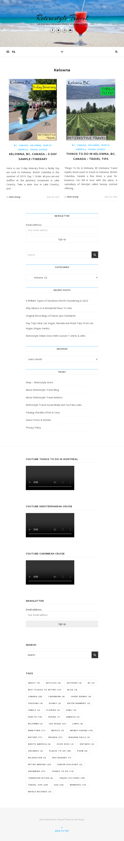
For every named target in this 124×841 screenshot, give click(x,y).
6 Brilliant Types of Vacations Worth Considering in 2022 (57, 300)
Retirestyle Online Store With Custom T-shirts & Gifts (55, 335)
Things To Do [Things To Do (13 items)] (63, 771)
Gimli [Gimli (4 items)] (71, 710)
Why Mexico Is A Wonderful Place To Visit (49, 308)
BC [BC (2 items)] (91, 683)
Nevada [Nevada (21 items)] (55, 737)
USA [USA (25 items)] (59, 785)
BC (15, 145)
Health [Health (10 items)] (35, 717)
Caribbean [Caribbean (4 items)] (56, 696)
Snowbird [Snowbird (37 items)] (37, 771)
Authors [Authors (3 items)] (74, 683)
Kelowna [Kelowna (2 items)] (35, 723)
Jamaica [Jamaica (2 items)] (73, 717)
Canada (23, 145)
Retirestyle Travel (62, 17)
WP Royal (79, 819)
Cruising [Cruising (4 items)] (35, 703)
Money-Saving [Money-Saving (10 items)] (81, 730)
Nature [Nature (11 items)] (35, 737)
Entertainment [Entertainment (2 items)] (78, 703)
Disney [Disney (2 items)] (55, 703)
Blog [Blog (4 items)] (72, 689)
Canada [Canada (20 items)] (35, 696)
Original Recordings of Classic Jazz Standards (51, 315)
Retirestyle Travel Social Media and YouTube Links (54, 404)
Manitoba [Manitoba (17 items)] (37, 730)
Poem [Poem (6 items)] (82, 751)
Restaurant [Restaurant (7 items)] (61, 757)
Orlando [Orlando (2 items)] (35, 751)
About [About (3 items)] (34, 683)
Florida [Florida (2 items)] (53, 710)
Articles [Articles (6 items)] (53, 683)
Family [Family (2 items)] (34, 710)
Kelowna (35, 145)
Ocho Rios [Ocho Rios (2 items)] (65, 744)
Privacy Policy (33, 427)
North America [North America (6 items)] (39, 744)
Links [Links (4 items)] (77, 723)
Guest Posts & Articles (38, 419)
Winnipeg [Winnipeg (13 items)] (78, 785)
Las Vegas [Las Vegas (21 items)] (58, 723)
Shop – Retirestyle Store (39, 382)
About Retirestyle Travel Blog (42, 389)
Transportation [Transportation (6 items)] (40, 778)
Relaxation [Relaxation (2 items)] (37, 757)
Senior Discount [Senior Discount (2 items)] (70, 764)
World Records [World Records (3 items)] (40, 791)
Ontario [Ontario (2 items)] (87, 744)
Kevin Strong (14, 196)
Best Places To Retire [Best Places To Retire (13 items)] (44, 689)
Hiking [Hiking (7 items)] (54, 717)
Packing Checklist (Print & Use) (43, 412)
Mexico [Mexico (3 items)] (58, 730)
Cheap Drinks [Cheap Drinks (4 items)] (81, 696)
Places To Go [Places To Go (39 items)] (60, 751)
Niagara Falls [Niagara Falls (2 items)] (79, 737)
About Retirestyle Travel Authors (44, 397)
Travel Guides (38, 149)
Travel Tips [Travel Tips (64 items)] (38, 785)
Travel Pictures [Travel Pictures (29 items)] (72, 778)
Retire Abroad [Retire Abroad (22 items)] (39, 764)
